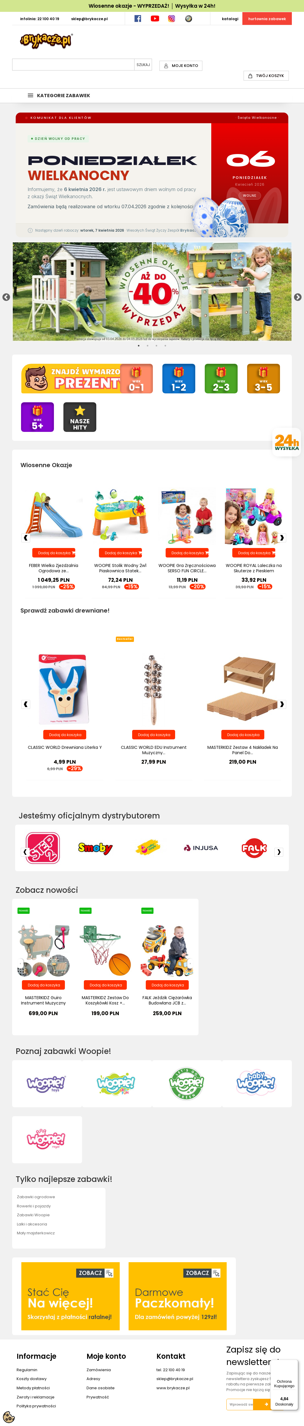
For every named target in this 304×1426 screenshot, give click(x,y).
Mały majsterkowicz (36, 1233)
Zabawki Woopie (33, 1215)
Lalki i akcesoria (32, 1224)
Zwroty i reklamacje (36, 1397)
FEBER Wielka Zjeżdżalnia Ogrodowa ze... (53, 568)
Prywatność (98, 1397)
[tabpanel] (152, 291)
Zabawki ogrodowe (36, 1197)
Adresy (93, 1379)
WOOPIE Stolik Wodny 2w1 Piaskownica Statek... (120, 568)
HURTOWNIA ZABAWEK (267, 18)
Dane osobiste (101, 1388)
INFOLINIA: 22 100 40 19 (39, 18)
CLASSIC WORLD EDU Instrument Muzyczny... (154, 750)
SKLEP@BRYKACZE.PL (89, 18)
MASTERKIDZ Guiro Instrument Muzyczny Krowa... (43, 1003)
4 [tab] (165, 346)
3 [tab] (156, 346)
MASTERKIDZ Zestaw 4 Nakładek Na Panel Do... (242, 750)
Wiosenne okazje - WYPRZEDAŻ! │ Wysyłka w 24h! (152, 5)
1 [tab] (139, 346)
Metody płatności (33, 1388)
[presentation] (20, 964)
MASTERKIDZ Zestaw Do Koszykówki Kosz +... (105, 1000)
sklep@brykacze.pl (174, 1379)
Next (296, 296)
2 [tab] (148, 346)
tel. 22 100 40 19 (170, 1370)
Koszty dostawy (32, 1379)
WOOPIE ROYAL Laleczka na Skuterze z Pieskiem (254, 568)
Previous (5, 296)
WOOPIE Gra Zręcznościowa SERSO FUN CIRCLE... (187, 568)
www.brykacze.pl (173, 1388)
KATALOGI (230, 18)
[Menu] (294, 1363)
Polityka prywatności (36, 1406)
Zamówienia (99, 1370)
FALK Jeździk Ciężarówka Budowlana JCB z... (167, 1000)
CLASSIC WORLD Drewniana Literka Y (65, 748)
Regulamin (27, 1370)
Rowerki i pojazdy (34, 1206)
